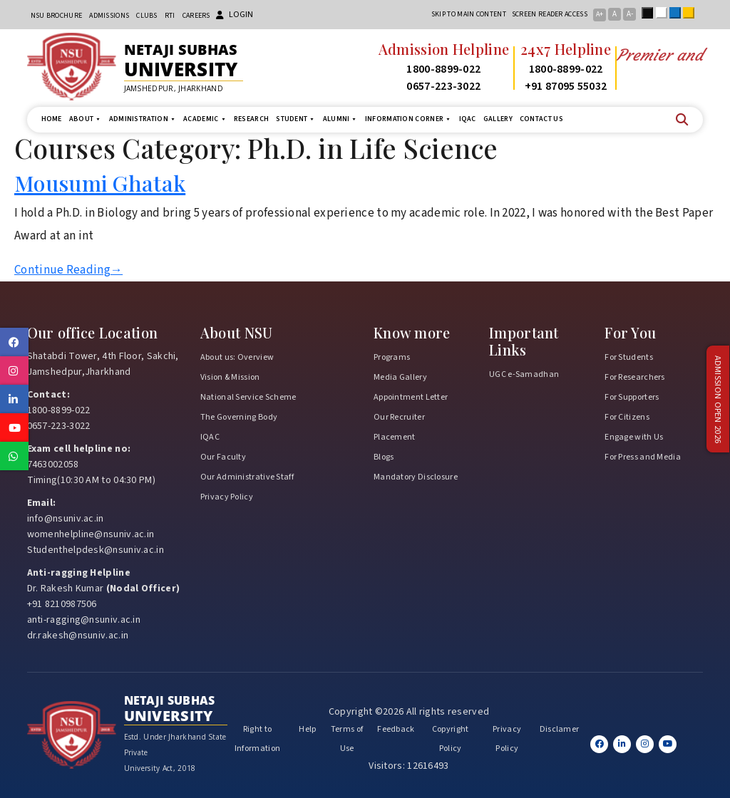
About (85, 119)
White (664, 13)
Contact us (541, 119)
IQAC (467, 119)
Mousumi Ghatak (99, 182)
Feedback (395, 729)
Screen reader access (549, 14)
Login (234, 15)
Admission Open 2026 (718, 399)
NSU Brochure (57, 16)
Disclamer (560, 729)
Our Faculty (223, 457)
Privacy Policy (226, 497)
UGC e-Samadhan (524, 374)
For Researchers (635, 377)
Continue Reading (68, 270)
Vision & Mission (230, 377)
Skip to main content (468, 14)
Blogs (384, 457)
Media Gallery (400, 377)
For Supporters (632, 397)
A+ (599, 14)
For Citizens (627, 417)
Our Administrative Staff (247, 477)
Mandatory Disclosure (416, 477)
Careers (196, 16)
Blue (678, 13)
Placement (395, 437)
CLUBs (147, 16)
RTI (170, 16)
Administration (143, 119)
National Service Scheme (248, 397)
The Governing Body (238, 417)
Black (650, 13)
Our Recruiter (399, 417)
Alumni (340, 119)
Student (295, 119)
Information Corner (408, 119)
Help (307, 729)
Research (251, 119)
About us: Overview (237, 357)
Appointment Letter (411, 397)
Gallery (498, 119)
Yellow (691, 13)
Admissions (109, 16)
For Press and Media (643, 457)
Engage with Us (634, 437)
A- (630, 14)
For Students (629, 357)
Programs (392, 357)
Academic (205, 119)
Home (51, 119)
